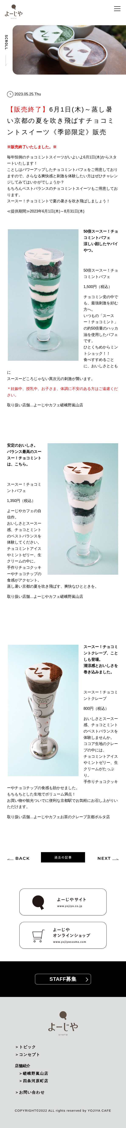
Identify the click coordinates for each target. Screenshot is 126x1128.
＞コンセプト (28, 1055)
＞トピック (25, 1047)
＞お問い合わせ (30, 1092)
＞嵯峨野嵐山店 (34, 1073)
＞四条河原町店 (34, 1081)
